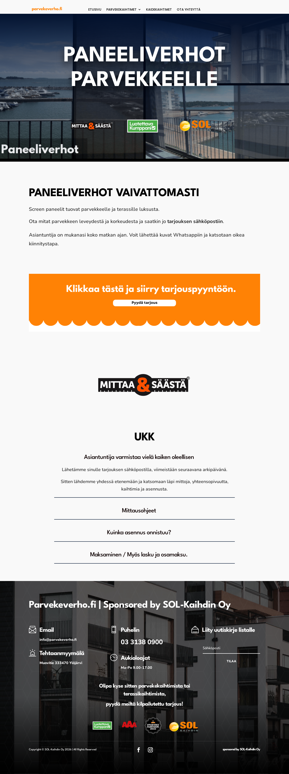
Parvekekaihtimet (121, 10)
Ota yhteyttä (188, 10)
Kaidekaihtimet (159, 10)
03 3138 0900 (142, 642)
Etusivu (94, 10)
